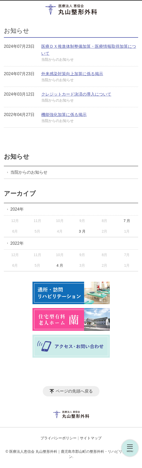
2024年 (17, 209)
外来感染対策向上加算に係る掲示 (72, 74)
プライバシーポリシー (58, 438)
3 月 (82, 231)
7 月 (127, 221)
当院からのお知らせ (57, 59)
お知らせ (16, 156)
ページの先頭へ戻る (74, 391)
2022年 (17, 243)
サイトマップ (91, 438)
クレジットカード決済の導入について (76, 94)
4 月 (59, 265)
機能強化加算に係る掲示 (64, 114)
